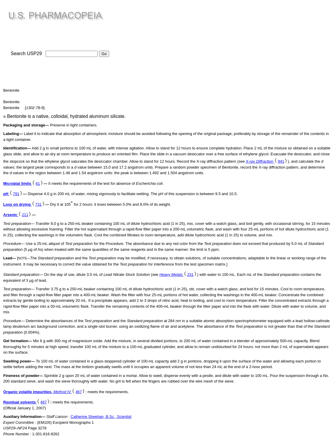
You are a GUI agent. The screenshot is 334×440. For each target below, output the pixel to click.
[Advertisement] (167, 44)
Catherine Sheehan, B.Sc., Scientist (101, 416)
